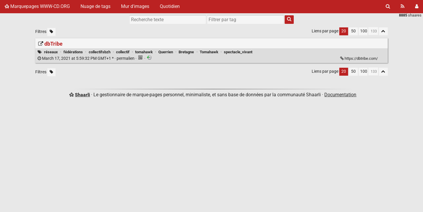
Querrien (165, 52)
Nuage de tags (95, 6)
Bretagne (186, 52)
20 (343, 31)
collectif (123, 52)
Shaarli (82, 94)
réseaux (51, 52)
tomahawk (144, 52)
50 (353, 31)
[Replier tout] (383, 31)
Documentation (340, 94)
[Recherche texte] (168, 19)
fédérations (73, 52)
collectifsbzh (99, 52)
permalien (86, 58)
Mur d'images (135, 6)
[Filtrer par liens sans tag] (51, 32)
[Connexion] (416, 6)
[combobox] (245, 19)
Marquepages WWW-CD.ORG (37, 6)
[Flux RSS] (402, 6)
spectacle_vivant (238, 52)
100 (363, 31)
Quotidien (170, 6)
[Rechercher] (388, 6)
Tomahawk (209, 52)
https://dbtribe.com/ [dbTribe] (359, 58)
